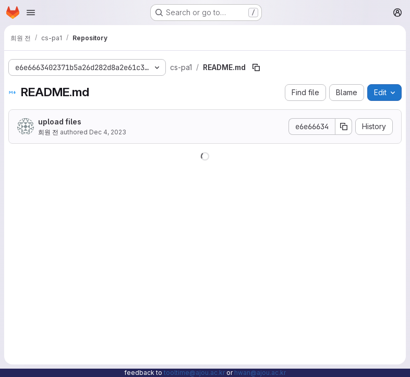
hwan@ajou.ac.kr (260, 372)
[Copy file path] (256, 67)
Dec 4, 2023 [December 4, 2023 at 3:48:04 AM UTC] (107, 132)
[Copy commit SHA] (343, 126)
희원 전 (48, 132)
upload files (59, 121)
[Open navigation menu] (30, 12)
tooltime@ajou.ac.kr (194, 372)
